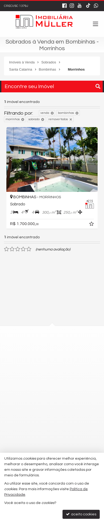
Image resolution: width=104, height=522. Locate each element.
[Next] (93, 159)
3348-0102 (31, 387)
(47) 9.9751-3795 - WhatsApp (43, 397)
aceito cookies (81, 514)
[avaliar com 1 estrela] (6, 249)
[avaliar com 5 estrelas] (28, 249)
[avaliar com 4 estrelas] (23, 249)
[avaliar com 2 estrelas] (12, 249)
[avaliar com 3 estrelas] (17, 249)
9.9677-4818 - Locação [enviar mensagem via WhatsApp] (42, 406)
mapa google (30, 361)
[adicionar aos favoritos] (95, 225)
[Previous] (10, 159)
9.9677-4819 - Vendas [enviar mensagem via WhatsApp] (41, 416)
